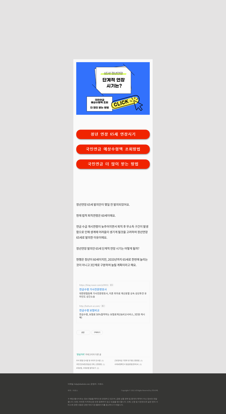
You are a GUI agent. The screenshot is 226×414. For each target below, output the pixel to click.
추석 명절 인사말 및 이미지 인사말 (88, 360)
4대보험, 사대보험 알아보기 (86, 368)
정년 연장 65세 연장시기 (113, 134)
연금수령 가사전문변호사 (93, 289)
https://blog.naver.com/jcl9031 (94, 285)
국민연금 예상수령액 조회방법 (113, 149)
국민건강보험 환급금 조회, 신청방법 (89, 364)
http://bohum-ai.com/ (89, 306)
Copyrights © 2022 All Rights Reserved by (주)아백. (139, 390)
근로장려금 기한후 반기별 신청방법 (127, 360)
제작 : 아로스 (73, 390)
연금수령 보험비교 (89, 310)
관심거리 (80, 354)
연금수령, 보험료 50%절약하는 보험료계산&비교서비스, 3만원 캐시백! (112, 316)
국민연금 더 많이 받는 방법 (113, 164)
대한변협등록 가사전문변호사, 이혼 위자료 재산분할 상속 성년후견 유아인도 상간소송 (113, 295)
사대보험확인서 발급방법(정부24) (126, 364)
